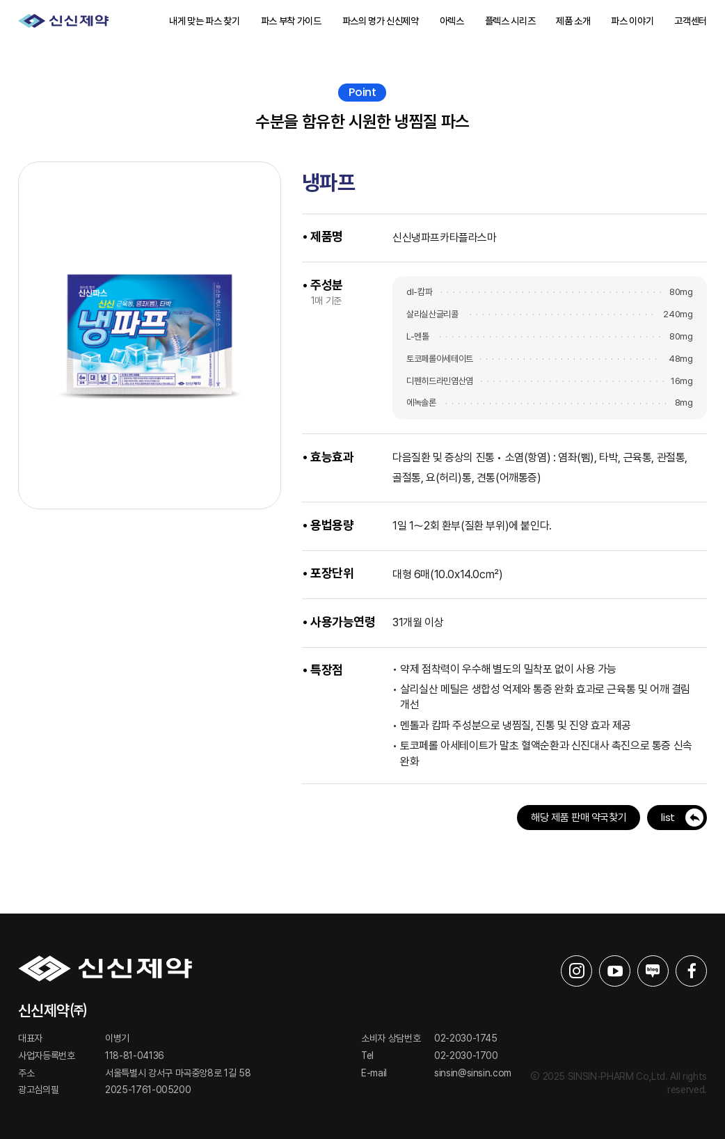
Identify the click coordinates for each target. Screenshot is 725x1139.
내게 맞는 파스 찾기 (204, 20)
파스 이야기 (632, 20)
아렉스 (452, 20)
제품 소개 (573, 20)
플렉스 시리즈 (510, 20)
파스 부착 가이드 (291, 20)
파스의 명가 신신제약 (380, 20)
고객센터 (690, 20)
